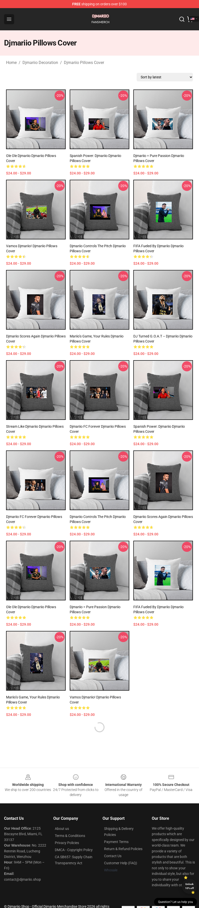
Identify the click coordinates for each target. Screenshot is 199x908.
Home (11, 62)
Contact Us (112, 856)
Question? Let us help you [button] (175, 902)
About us (62, 829)
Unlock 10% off (189, 886)
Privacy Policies (67, 843)
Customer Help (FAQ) (120, 863)
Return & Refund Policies (123, 849)
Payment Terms (116, 842)
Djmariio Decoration (40, 62)
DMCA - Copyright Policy (74, 850)
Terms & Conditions (70, 836)
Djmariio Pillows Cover (84, 62)
